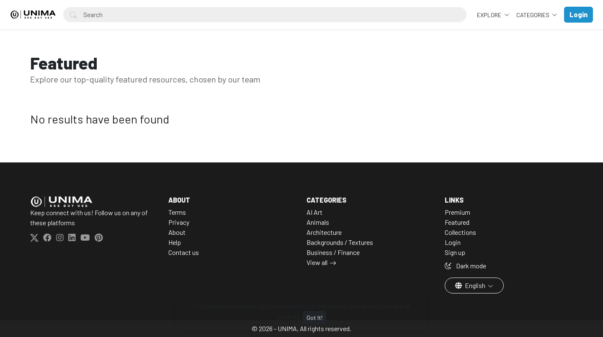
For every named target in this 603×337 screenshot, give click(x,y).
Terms (177, 212)
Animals (318, 222)
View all (317, 262)
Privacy (178, 222)
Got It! (314, 317)
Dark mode (465, 266)
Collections (460, 232)
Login (453, 242)
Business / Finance (333, 252)
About (177, 232)
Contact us (183, 252)
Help (174, 242)
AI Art (314, 212)
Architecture (324, 232)
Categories (533, 14)
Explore (489, 14)
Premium (457, 212)
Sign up (455, 252)
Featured (457, 222)
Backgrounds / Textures (340, 242)
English (471, 285)
